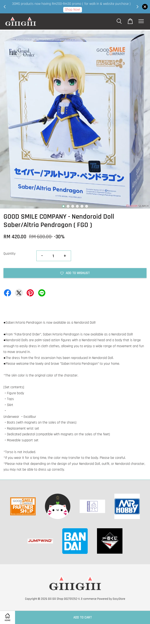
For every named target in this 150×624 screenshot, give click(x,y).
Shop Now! (112, 9)
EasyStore (119, 599)
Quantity (9, 253)
